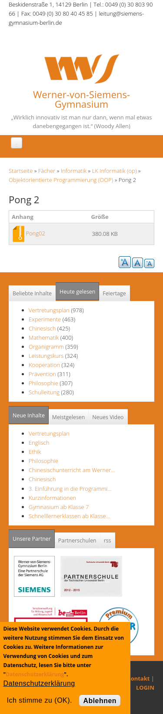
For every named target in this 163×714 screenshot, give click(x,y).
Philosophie (43, 383)
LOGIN (145, 687)
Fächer (46, 171)
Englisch (39, 442)
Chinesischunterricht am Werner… (72, 470)
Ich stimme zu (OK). (39, 700)
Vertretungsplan (49, 310)
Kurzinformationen (52, 498)
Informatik (73, 171)
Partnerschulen (77, 540)
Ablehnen (99, 700)
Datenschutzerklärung (35, 674)
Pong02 (35, 233)
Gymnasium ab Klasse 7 (59, 507)
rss (107, 540)
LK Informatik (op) (114, 171)
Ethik (35, 452)
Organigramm (46, 346)
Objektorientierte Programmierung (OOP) (61, 180)
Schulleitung (44, 392)
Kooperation (44, 365)
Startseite (21, 171)
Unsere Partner (34, 536)
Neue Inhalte (29, 415)
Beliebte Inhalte (32, 293)
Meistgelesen (68, 417)
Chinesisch (43, 328)
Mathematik (44, 337)
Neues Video (107, 417)
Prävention (42, 374)
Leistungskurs (46, 356)
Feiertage (114, 293)
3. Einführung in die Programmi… (70, 489)
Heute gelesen (77, 291)
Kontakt (138, 678)
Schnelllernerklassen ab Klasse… (69, 516)
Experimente (45, 319)
